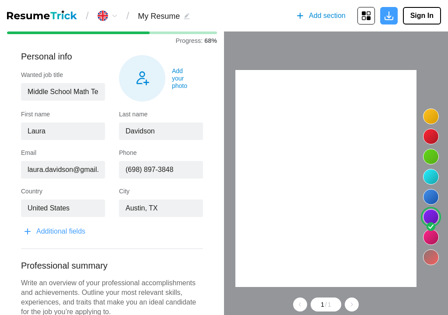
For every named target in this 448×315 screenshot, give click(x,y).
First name (35, 114)
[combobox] (63, 92)
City (124, 191)
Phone (127, 152)
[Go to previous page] (300, 305)
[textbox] (63, 92)
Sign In (422, 15)
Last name (133, 114)
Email (28, 152)
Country (31, 191)
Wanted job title (42, 74)
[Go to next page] (352, 305)
